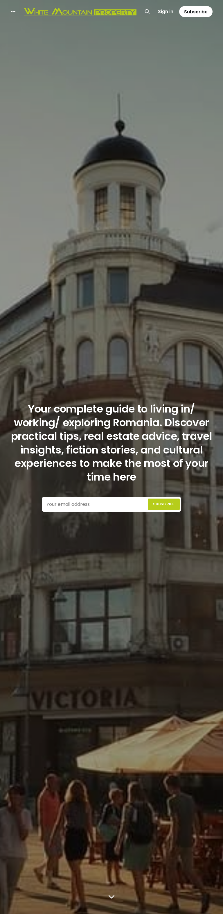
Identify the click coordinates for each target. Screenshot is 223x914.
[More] (13, 11)
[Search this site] (147, 11)
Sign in (165, 11)
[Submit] (164, 504)
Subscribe (196, 12)
